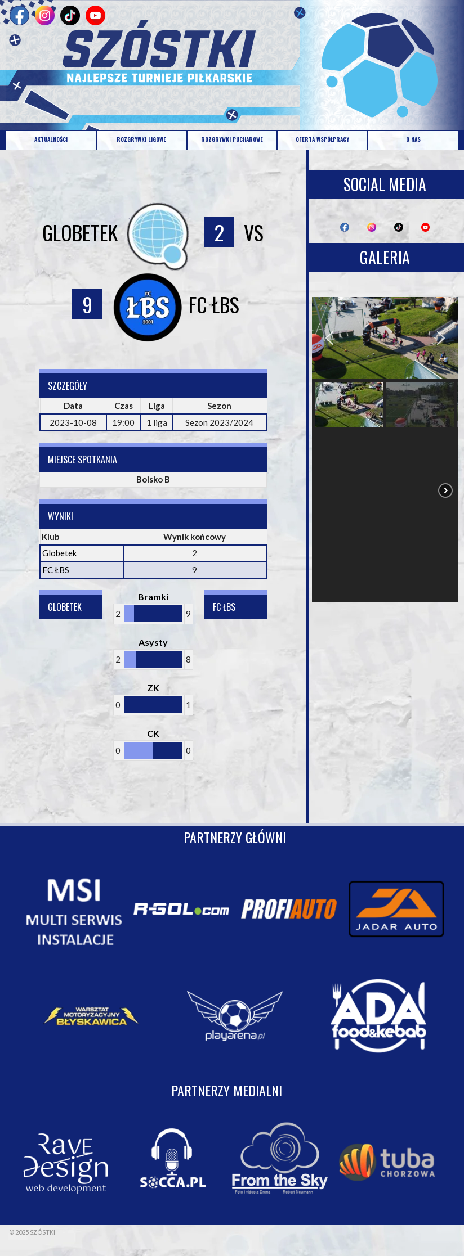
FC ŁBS (55, 570)
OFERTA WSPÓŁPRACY (322, 139)
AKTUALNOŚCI (51, 139)
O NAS (413, 139)
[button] (329, 338)
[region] (385, 449)
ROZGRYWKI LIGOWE (141, 139)
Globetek (59, 553)
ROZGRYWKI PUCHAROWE (232, 139)
